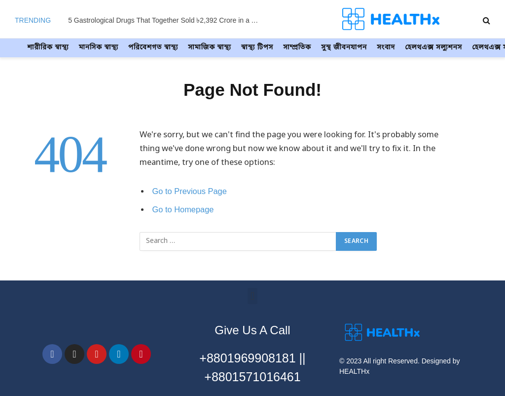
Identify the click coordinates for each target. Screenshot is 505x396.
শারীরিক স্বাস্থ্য (48, 47)
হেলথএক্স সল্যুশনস (433, 47)
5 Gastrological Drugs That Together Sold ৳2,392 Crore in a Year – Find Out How (166, 20)
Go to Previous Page (190, 191)
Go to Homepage (183, 209)
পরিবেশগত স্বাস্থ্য (153, 47)
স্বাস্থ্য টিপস (257, 47)
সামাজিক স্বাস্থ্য (209, 47)
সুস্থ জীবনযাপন (344, 47)
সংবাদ (386, 47)
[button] (252, 296)
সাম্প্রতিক (297, 47)
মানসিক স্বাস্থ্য (98, 47)
